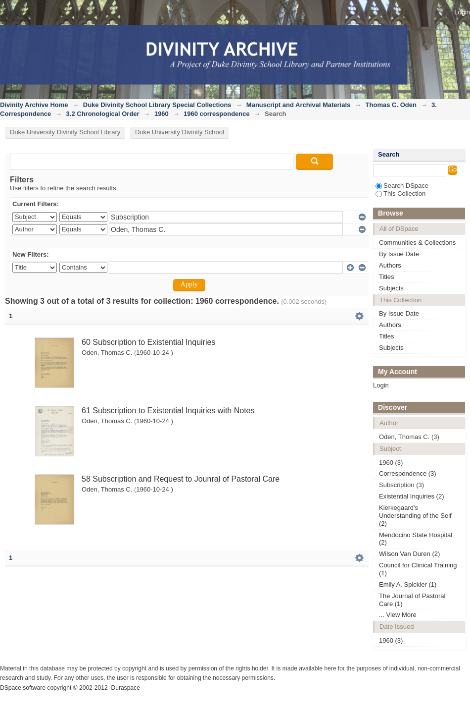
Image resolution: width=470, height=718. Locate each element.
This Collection (400, 193)
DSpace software (23, 687)
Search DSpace (402, 185)
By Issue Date (399, 254)
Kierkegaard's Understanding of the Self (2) (415, 515)
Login (462, 12)
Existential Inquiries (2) (411, 496)
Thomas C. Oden (391, 105)
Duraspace (125, 687)
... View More (398, 614)
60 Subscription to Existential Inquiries (148, 342)
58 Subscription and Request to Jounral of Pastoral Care (181, 479)
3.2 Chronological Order (103, 113)
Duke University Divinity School (179, 132)
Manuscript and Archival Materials (298, 105)
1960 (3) (391, 462)
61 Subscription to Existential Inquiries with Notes (168, 410)
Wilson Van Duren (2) (409, 553)
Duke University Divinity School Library (65, 132)
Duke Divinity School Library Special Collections (157, 105)
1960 (161, 113)
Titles (386, 276)
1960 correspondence (217, 113)
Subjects (391, 288)
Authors (390, 265)
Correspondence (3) (407, 473)
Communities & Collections (417, 242)
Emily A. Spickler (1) (407, 584)
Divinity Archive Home (34, 105)
